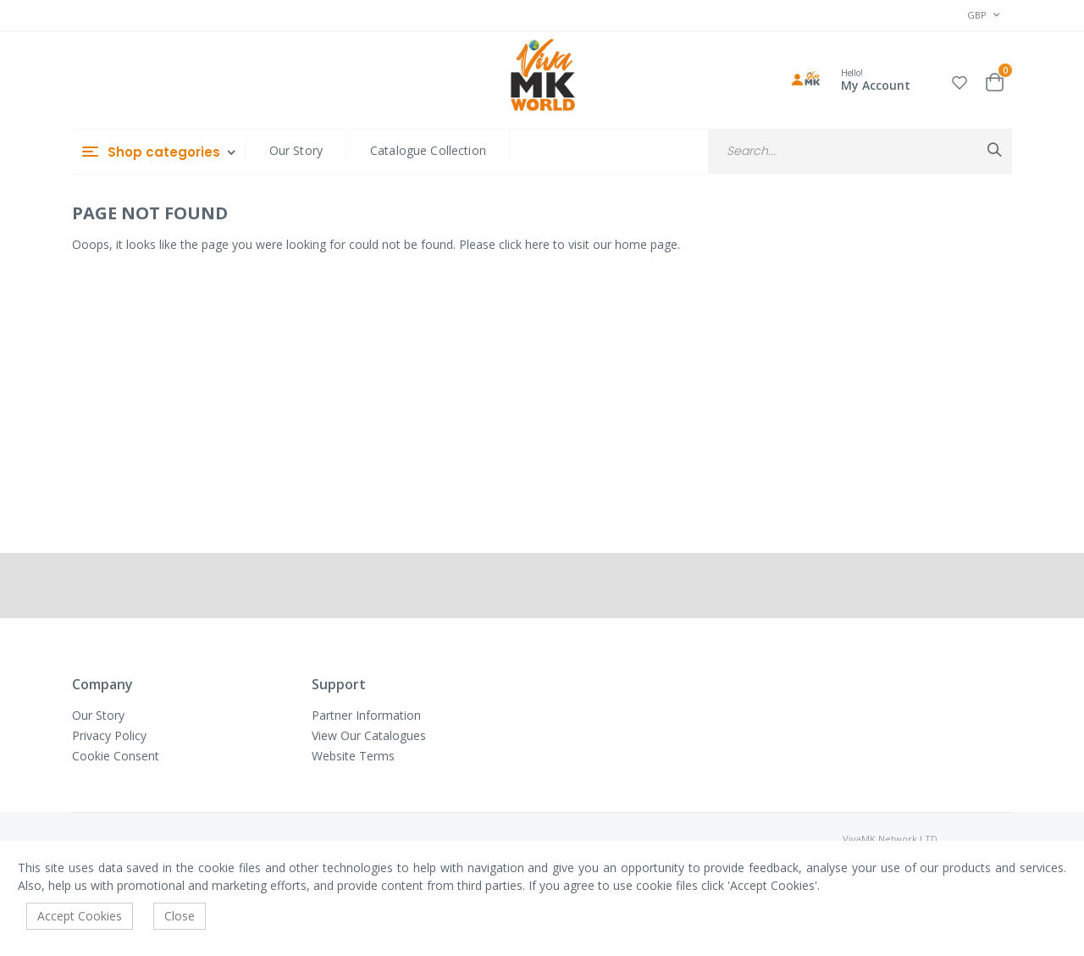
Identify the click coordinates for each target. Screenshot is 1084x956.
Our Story (296, 150)
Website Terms (353, 756)
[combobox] (860, 151)
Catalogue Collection (428, 150)
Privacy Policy (109, 735)
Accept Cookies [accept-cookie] (79, 916)
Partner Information (366, 715)
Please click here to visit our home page (568, 244)
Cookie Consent (115, 756)
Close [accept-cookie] (179, 916)
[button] (959, 80)
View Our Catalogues (369, 735)
